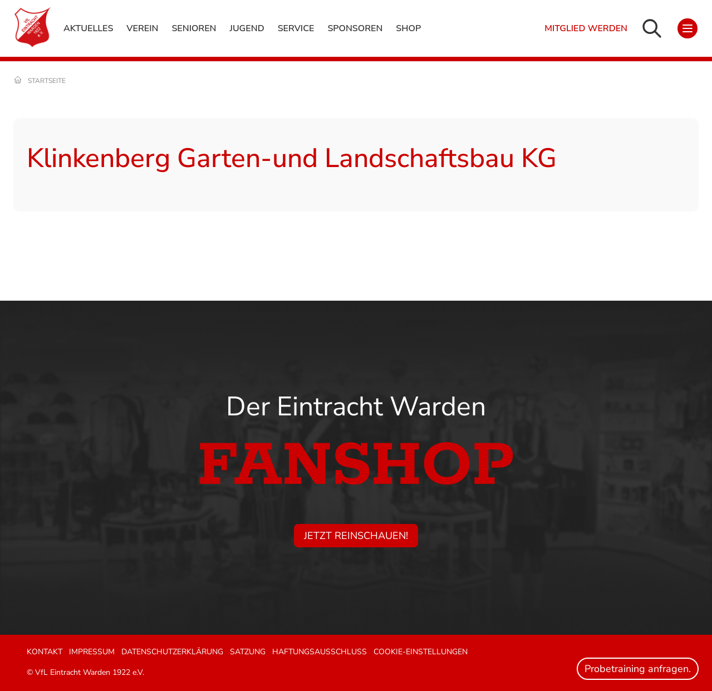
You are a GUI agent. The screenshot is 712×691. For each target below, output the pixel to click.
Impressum (92, 651)
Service (296, 28)
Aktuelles (88, 28)
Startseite (47, 80)
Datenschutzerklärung (172, 651)
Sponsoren (354, 28)
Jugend (246, 28)
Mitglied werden (585, 28)
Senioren (193, 28)
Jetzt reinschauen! (356, 535)
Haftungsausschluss (319, 651)
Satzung (248, 651)
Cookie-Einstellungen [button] (421, 651)
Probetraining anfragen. (638, 668)
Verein (142, 28)
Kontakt (44, 651)
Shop (408, 28)
